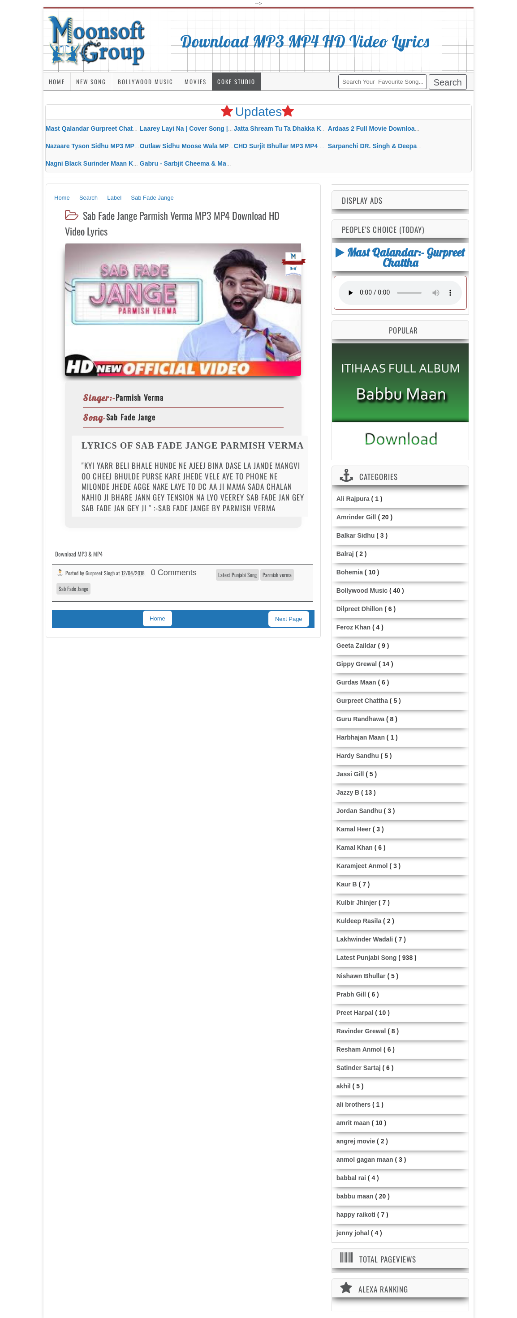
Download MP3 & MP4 (79, 553)
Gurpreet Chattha (362, 700)
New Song (91, 81)
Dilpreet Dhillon (359, 608)
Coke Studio (236, 81)
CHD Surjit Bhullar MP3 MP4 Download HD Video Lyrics (316, 146)
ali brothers (353, 1104)
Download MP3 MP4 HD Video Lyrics (305, 41)
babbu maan (354, 1196)
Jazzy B (347, 792)
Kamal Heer (353, 829)
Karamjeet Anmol (362, 865)
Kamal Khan (354, 847)
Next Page (288, 619)
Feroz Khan (353, 627)
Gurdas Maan (356, 682)
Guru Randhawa (360, 719)
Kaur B (346, 884)
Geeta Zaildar (356, 645)
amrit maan (353, 1122)
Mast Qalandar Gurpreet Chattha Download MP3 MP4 (124, 128)
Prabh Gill (351, 994)
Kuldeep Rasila (358, 920)
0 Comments (174, 572)
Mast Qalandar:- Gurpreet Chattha (400, 257)
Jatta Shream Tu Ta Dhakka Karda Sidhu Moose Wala (312, 128)
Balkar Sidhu (355, 535)
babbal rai (351, 1177)
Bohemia (349, 572)
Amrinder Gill (356, 517)
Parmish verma (277, 574)
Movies (196, 81)
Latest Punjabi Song (237, 574)
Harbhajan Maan (360, 737)
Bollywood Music (145, 81)
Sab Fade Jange (73, 588)
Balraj (345, 553)
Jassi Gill (350, 774)
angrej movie (355, 1141)
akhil (343, 1086)
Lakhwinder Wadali (364, 939)
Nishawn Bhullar (361, 976)
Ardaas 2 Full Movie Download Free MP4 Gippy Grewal (409, 128)
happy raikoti (355, 1214)
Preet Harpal (354, 1012)
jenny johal (352, 1233)
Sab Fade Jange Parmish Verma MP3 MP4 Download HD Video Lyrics (172, 223)
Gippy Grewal (356, 664)
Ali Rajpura (353, 498)
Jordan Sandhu (359, 810)
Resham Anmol (359, 1049)
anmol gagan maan (364, 1159)
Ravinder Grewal (361, 1031)
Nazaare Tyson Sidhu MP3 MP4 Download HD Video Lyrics (132, 146)
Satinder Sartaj (358, 1067)
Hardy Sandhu (357, 755)
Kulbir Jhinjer (356, 902)
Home (57, 81)
